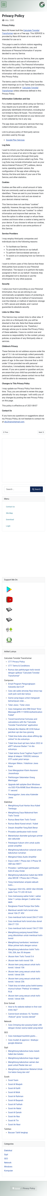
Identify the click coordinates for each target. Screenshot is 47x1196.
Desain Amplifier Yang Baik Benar (23, 828)
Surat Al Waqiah (15, 1084)
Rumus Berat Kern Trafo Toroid (21, 819)
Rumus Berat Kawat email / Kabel (23, 823)
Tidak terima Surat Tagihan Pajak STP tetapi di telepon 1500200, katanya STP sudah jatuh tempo (25, 756)
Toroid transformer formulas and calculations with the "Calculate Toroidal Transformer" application (23, 722)
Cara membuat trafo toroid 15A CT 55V (25, 928)
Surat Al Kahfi (14, 1088)
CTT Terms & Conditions (19, 666)
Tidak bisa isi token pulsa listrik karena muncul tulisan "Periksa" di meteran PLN (25, 988)
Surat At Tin (13, 1120)
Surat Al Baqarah (15, 1100)
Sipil (6, 1154)
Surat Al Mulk (14, 1092)
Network (7, 1162)
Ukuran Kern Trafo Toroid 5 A (21, 956)
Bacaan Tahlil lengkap (18, 1132)
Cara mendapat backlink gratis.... (22, 1036)
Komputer (8, 1170)
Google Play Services (15, 140)
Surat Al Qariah (15, 1112)
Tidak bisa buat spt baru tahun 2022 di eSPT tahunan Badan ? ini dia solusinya (25, 746)
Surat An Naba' (14, 1108)
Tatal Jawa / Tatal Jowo (19, 705)
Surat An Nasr (14, 1124)
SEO (6, 1158)
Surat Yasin (13, 1080)
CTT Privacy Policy (16, 662)
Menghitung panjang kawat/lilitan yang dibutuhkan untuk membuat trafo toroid (25, 935)
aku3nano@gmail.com (14, 422)
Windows (8, 1166)
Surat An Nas (14, 1116)
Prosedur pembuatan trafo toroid (22, 832)
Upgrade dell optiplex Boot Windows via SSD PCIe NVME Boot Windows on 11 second (25, 787)
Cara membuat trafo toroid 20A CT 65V (25, 917)
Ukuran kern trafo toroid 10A (20, 960)
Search (36, 489)
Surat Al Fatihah (15, 1104)
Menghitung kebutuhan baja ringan (23, 1058)
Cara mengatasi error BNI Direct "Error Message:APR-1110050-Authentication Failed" (25, 712)
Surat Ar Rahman (15, 1096)
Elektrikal (8, 1150)
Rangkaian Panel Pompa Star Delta (23, 906)
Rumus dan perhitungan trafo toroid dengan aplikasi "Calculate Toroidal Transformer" (24, 673)
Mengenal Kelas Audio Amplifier (22, 857)
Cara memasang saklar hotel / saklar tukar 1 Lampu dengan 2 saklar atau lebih (24, 899)
